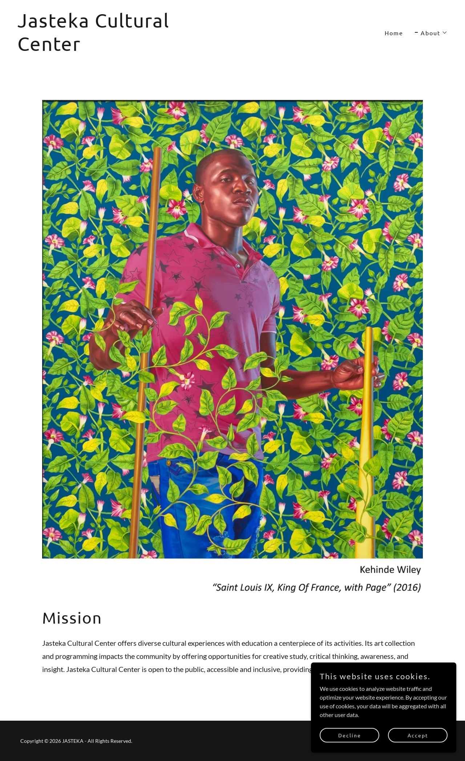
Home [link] (394, 32)
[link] (122, 48)
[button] (431, 32)
